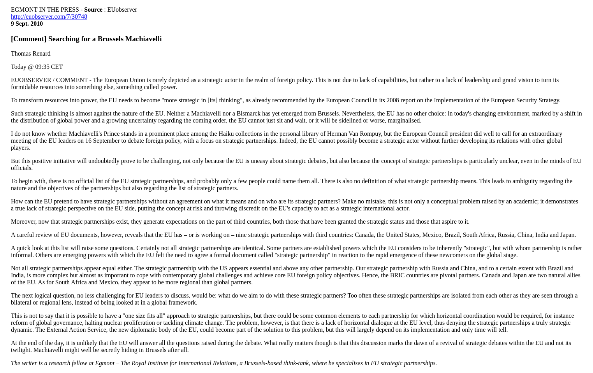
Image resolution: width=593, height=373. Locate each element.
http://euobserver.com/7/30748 (49, 16)
